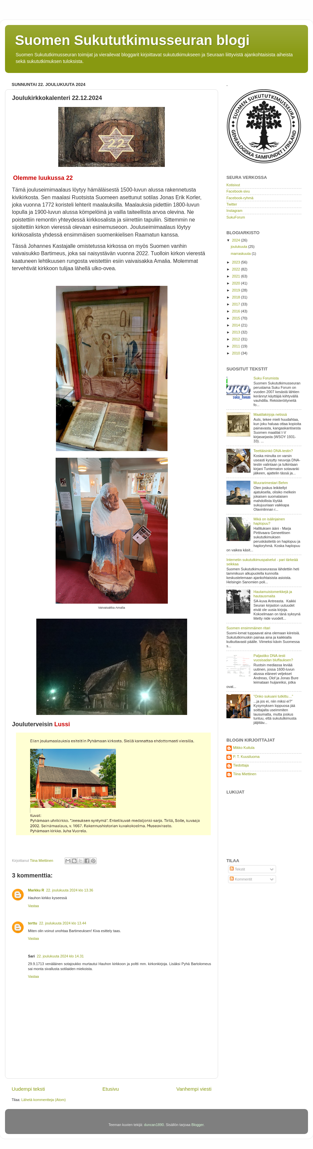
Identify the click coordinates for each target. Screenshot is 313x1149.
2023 (236, 262)
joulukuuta (239, 247)
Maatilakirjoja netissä (270, 414)
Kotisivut (233, 185)
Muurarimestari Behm (270, 483)
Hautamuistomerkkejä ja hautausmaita (272, 594)
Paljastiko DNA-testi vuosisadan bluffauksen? (273, 658)
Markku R (36, 890)
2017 (236, 304)
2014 (236, 325)
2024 (236, 240)
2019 (236, 290)
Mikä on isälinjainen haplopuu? (269, 521)
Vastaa (33, 906)
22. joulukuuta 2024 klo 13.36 (69, 890)
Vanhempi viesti (193, 1089)
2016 (236, 311)
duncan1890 (153, 1125)
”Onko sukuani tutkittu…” (273, 696)
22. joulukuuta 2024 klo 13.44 (62, 923)
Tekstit (237, 869)
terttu (32, 923)
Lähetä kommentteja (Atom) (43, 1100)
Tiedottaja (241, 765)
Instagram (234, 211)
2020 (236, 283)
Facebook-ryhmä (239, 198)
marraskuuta (241, 254)
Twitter (231, 204)
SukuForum (235, 217)
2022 (236, 269)
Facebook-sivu (238, 191)
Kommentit (241, 879)
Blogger (197, 1125)
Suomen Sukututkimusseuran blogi (132, 40)
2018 (236, 297)
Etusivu (110, 1089)
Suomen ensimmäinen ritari (248, 628)
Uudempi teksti (28, 1089)
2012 (236, 339)
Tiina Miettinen (244, 774)
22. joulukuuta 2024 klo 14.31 (60, 956)
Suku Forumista (266, 378)
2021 (236, 276)
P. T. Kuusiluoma (246, 757)
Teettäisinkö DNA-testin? (273, 451)
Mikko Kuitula (243, 748)
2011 (236, 346)
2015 (236, 318)
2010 (236, 353)
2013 (236, 332)
